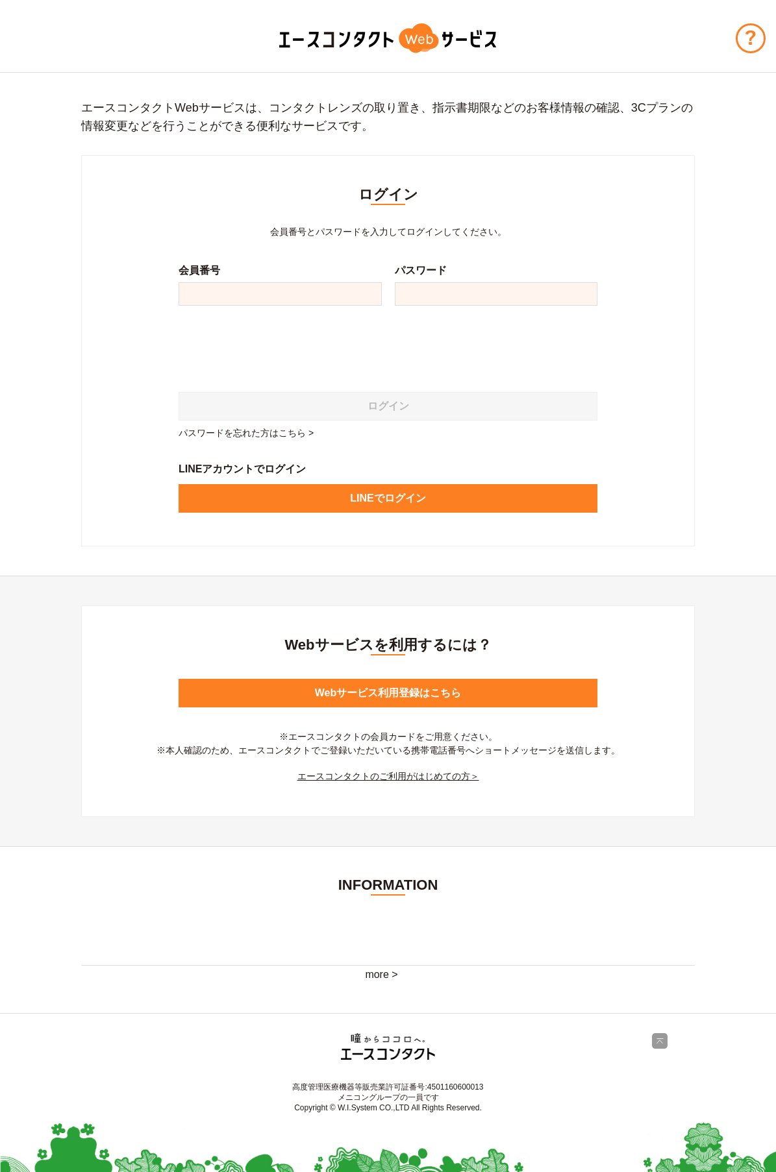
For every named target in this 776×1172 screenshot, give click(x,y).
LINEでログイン (387, 498)
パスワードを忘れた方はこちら (242, 433)
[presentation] (277, 344)
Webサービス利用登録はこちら (388, 692)
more (376, 974)
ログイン (388, 405)
